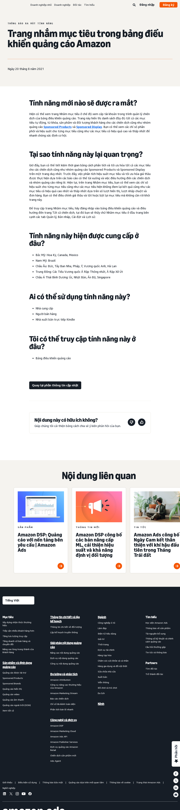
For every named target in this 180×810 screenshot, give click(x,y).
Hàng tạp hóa (104, 655)
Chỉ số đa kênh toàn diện (62, 704)
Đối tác (77, 4)
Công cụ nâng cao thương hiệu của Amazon (65, 686)
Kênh (101, 704)
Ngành (102, 617)
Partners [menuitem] (151, 663)
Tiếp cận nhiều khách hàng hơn (18, 630)
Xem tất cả (8, 710)
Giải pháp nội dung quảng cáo (66, 645)
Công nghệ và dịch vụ (63, 720)
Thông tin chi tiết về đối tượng (66, 627)
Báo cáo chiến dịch (59, 698)
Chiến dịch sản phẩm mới (63, 755)
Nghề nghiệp (9, 788)
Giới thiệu (7, 782)
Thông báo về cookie (120, 782)
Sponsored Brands (12, 683)
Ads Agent (55, 760)
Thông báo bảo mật (52, 782)
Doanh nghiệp (62, 4)
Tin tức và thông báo (156, 652)
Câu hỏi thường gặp (156, 647)
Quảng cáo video (11, 694)
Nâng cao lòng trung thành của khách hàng (18, 651)
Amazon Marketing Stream (64, 693)
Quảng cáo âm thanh (13, 699)
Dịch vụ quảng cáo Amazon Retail (64, 748)
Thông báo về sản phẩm (158, 628)
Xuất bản (102, 677)
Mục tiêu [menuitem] (8, 617)
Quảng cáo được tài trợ (14, 672)
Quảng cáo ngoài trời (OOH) (17, 705)
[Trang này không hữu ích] (131, 422)
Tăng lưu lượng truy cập (15, 636)
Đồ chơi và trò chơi (107, 687)
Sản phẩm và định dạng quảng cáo (17, 665)
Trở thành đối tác (154, 674)
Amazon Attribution (60, 679)
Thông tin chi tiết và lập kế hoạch (65, 619)
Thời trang (103, 644)
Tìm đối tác (151, 668)
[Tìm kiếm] (134, 5)
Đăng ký (168, 5)
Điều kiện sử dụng (27, 782)
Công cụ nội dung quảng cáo (64, 663)
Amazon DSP (56, 725)
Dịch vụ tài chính (106, 649)
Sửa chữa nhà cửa (107, 671)
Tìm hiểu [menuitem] (151, 617)
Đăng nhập (146, 4)
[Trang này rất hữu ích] (142, 422)
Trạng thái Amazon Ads (148, 782)
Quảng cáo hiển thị (12, 688)
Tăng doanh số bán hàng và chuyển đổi (16, 643)
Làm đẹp (102, 628)
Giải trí (101, 639)
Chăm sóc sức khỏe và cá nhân (113, 660)
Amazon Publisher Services (64, 742)
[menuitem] (18, 688)
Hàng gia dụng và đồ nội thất (112, 666)
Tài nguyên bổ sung (155, 633)
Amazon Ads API (58, 736)
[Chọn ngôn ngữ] (18, 600)
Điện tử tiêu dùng (107, 633)
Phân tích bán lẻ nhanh (61, 709)
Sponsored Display (89, 127)
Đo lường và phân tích (64, 674)
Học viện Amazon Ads (157, 622)
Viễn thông (103, 682)
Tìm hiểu (89, 4)
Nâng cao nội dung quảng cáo (65, 652)
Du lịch (101, 693)
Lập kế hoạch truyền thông (64, 632)
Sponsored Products (58, 127)
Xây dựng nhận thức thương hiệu (17, 624)
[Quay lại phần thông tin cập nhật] (55, 385)
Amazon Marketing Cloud (63, 731)
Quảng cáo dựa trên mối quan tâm (86, 782)
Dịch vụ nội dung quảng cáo (64, 658)
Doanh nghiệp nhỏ (41, 4)
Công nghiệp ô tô (106, 622)
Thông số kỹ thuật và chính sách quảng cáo (159, 640)
